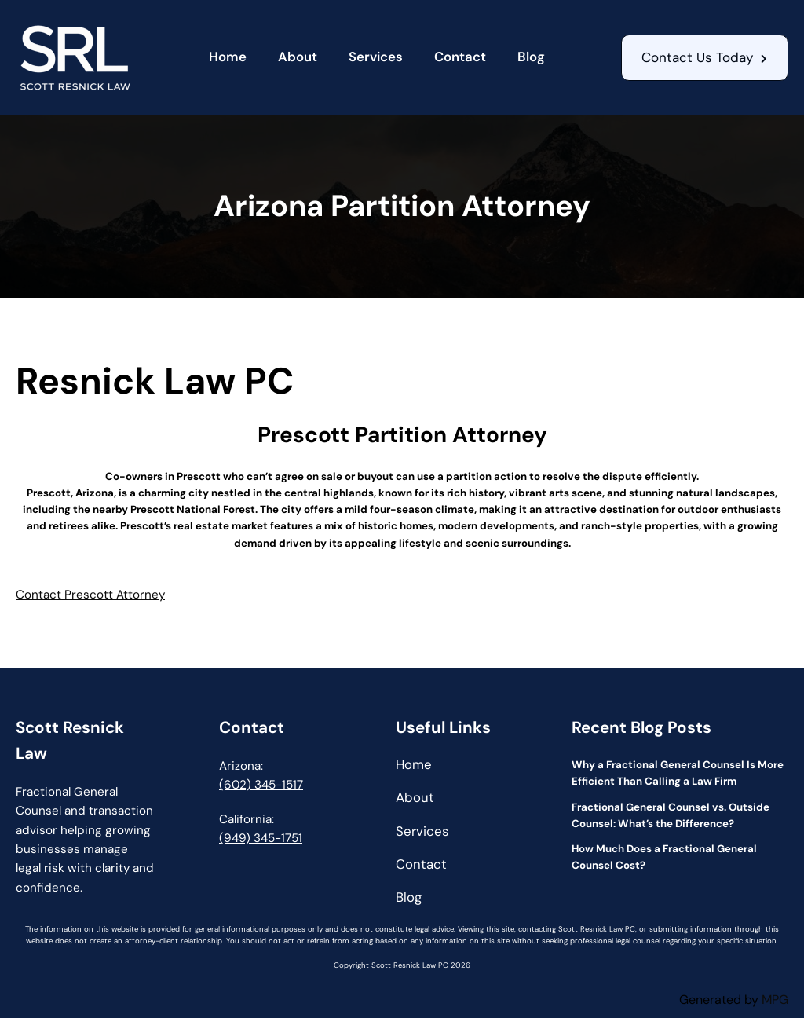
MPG (775, 999)
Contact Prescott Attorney (90, 594)
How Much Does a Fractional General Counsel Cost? (664, 857)
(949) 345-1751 (260, 838)
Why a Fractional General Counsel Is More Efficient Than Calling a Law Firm (678, 773)
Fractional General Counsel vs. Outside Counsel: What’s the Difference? (670, 815)
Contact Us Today (697, 57)
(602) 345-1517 (261, 785)
